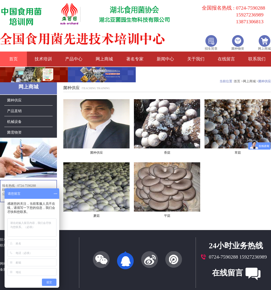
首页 (13, 59)
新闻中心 (165, 59)
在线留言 (226, 59)
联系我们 (257, 59)
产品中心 (73, 59)
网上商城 (104, 59)
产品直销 (14, 109)
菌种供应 (14, 99)
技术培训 (43, 59)
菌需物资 (14, 131)
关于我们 (196, 59)
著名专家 (134, 59)
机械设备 (14, 120)
